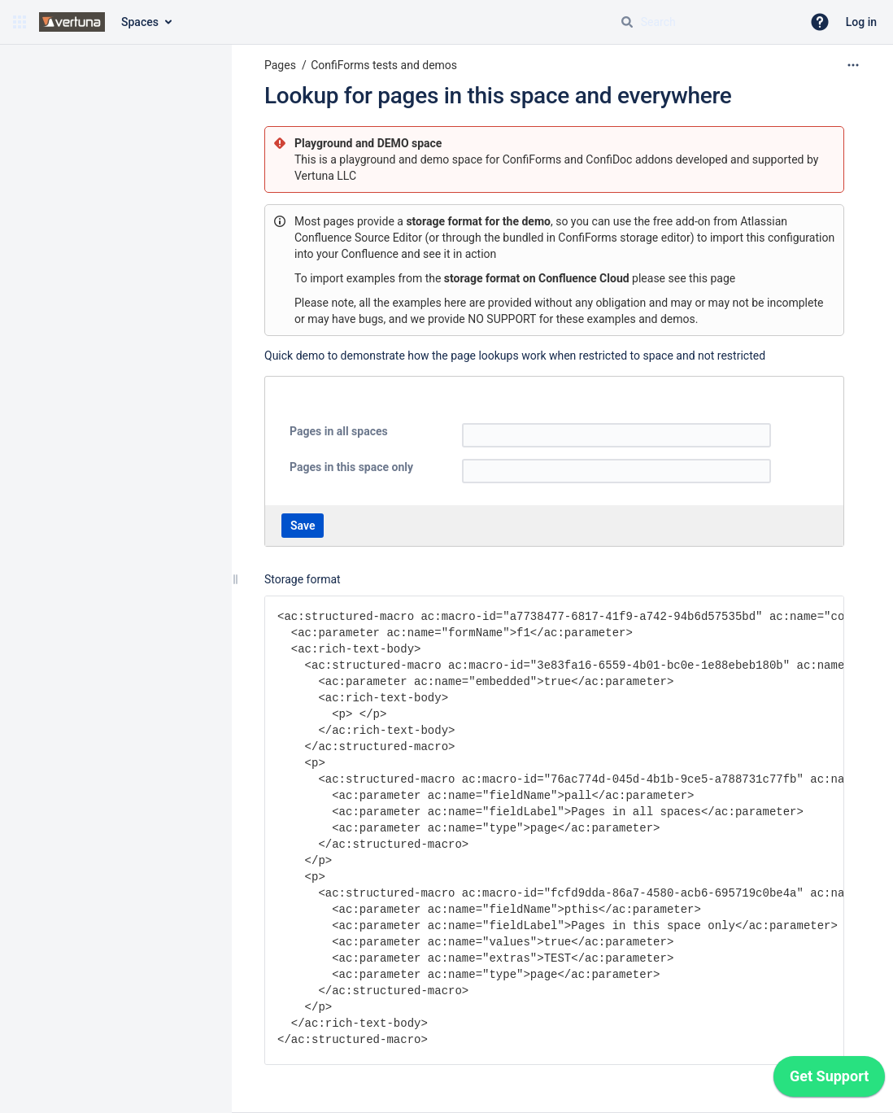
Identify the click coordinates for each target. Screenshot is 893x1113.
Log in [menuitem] (861, 21)
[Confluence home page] (72, 22)
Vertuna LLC (325, 175)
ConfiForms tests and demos (384, 65)
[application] (829, 1080)
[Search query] (704, 22)
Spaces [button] (140, 21)
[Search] (627, 21)
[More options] (853, 65)
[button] (19, 22)
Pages (280, 65)
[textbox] (616, 435)
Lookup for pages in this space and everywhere (498, 95)
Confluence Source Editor (358, 237)
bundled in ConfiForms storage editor (596, 237)
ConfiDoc (610, 159)
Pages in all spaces (339, 431)
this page (712, 278)
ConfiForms (533, 159)
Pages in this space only (351, 467)
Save (302, 525)
